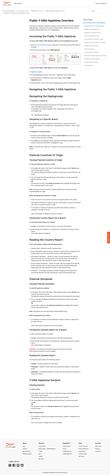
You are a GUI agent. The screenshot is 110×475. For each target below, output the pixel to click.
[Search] (97, 11)
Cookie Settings (83, 454)
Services (41, 443)
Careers (25, 448)
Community (66, 443)
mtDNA (40, 456)
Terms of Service (83, 446)
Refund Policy (26, 451)
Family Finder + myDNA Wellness (47, 448)
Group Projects (66, 446)
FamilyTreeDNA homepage (43, 45)
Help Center (98, 446)
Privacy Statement (83, 448)
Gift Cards (41, 459)
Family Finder (42, 446)
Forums (64, 448)
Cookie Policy (82, 451)
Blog (24, 446)
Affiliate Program (27, 454)
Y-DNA (40, 451)
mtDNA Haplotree (67, 454)
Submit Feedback (108, 237)
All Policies (81, 456)
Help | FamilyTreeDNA (8, 11)
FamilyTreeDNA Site (100, 3)
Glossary (97, 448)
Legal (80, 443)
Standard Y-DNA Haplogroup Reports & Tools (16, 13)
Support (98, 443)
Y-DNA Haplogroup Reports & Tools (55, 11)
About (25, 443)
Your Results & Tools (22, 11)
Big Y (40, 454)
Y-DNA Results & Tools (36, 11)
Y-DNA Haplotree (66, 451)
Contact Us (98, 451)
